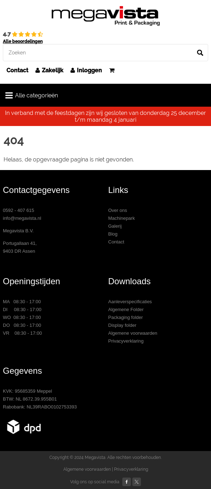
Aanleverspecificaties (130, 301)
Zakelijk (49, 70)
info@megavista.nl (22, 218)
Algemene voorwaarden (132, 333)
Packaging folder (125, 317)
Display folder (122, 325)
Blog (113, 234)
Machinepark (121, 218)
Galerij (115, 226)
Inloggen (86, 70)
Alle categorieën (31, 95)
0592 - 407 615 (18, 210)
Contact (17, 70)
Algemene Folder (126, 309)
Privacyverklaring (126, 341)
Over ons (117, 210)
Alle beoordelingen (23, 41)
